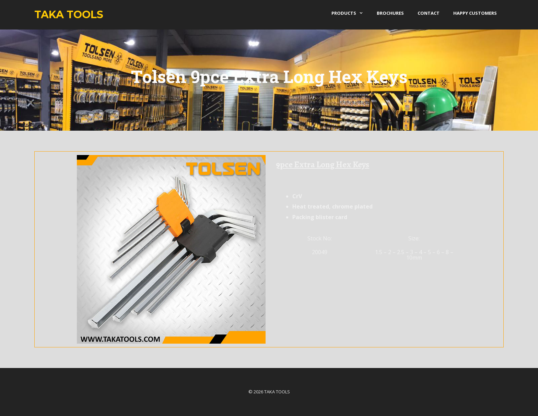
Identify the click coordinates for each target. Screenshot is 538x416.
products (350, 13)
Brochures (390, 13)
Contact (429, 13)
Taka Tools (68, 14)
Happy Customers (475, 13)
